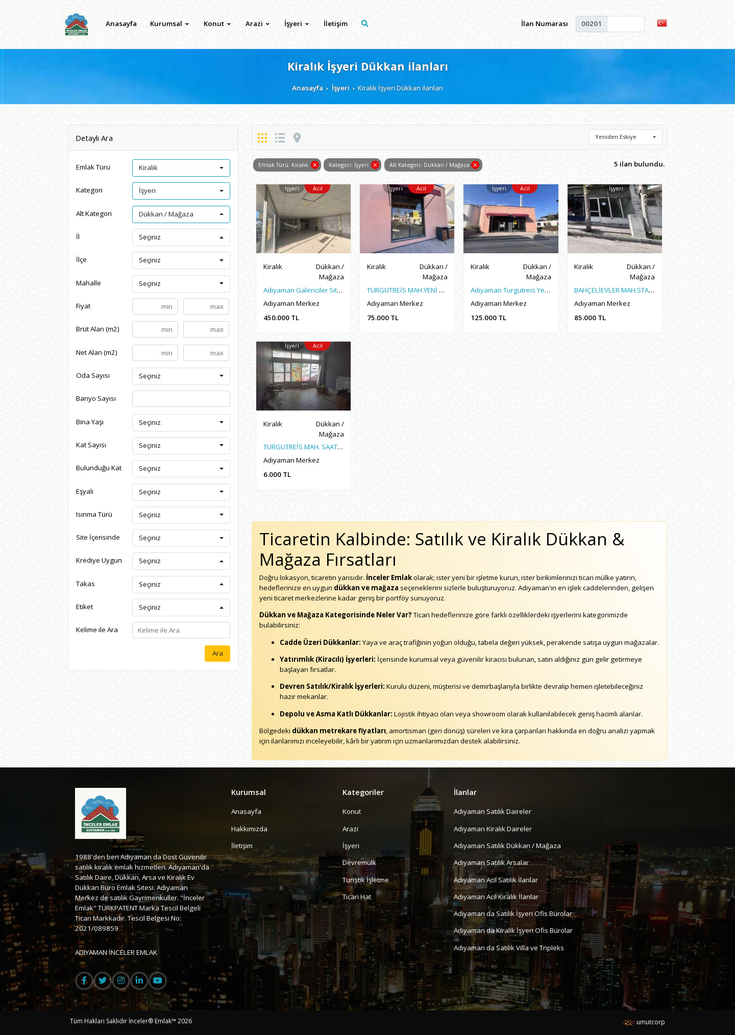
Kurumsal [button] (169, 23)
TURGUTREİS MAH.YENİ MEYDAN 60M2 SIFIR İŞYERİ (444, 290)
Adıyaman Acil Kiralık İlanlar (496, 896)
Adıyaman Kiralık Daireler (493, 828)
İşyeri (341, 87)
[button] (662, 22)
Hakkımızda (249, 828)
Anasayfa (121, 23)
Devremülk (359, 862)
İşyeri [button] (296, 23)
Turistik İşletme (365, 879)
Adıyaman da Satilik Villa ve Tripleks (509, 947)
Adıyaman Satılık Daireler (492, 811)
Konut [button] (217, 23)
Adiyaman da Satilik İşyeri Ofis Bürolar (513, 913)
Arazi (350, 828)
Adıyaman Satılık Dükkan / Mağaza (507, 845)
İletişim (336, 23)
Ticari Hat (356, 896)
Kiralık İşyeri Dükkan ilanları (367, 66)
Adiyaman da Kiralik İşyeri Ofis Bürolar (513, 930)
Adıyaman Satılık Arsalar (491, 862)
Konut (351, 811)
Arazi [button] (258, 23)
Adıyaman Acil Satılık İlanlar (496, 879)
